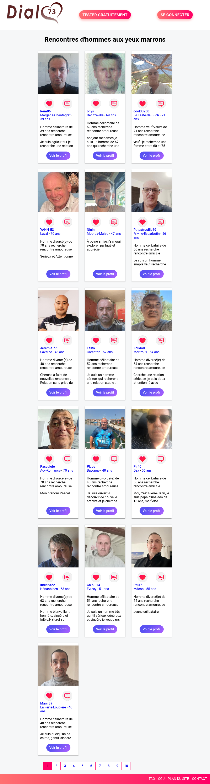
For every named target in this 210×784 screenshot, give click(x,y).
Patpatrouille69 (145, 230)
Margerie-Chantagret (55, 115)
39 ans (45, 119)
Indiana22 (47, 585)
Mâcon (139, 589)
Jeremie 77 (48, 348)
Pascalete (47, 466)
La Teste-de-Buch (146, 115)
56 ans (147, 470)
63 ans (65, 589)
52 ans (108, 352)
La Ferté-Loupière (53, 707)
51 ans (104, 589)
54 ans (155, 352)
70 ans (55, 234)
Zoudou (139, 348)
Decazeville (95, 115)
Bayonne (93, 470)
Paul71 (139, 585)
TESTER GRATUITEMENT (105, 14)
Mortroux (140, 352)
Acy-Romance (50, 470)
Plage (91, 466)
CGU (161, 779)
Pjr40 (137, 466)
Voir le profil (58, 156)
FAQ (152, 779)
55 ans (151, 589)
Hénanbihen (49, 589)
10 (126, 766)
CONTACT (199, 779)
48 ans (60, 352)
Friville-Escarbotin (147, 234)
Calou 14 (93, 585)
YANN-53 (47, 230)
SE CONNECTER (175, 14)
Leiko (91, 348)
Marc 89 (46, 703)
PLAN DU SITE (178, 779)
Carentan (93, 352)
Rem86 (45, 111)
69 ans (111, 115)
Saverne (46, 352)
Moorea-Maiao (97, 234)
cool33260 (141, 111)
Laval (44, 234)
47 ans (116, 234)
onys (90, 111)
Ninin (91, 230)
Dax (136, 470)
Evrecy (91, 589)
